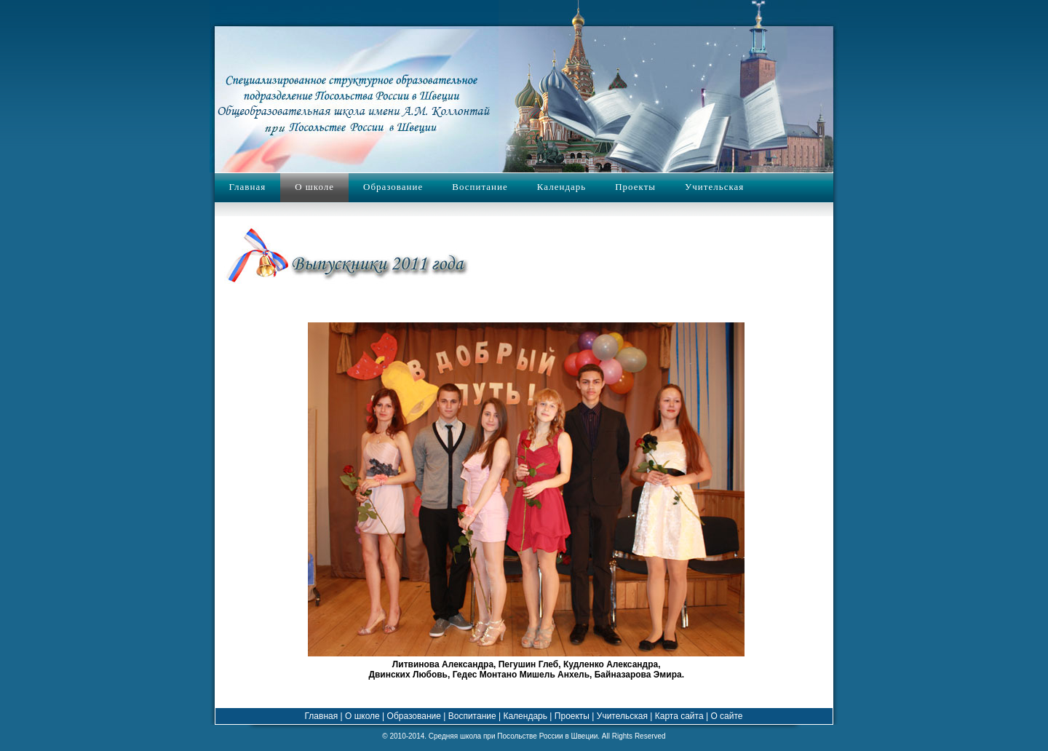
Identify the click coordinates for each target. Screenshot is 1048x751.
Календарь (561, 186)
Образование (393, 186)
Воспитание (479, 186)
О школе (314, 186)
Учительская (714, 186)
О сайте (726, 716)
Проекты (635, 186)
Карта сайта (677, 716)
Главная (247, 186)
